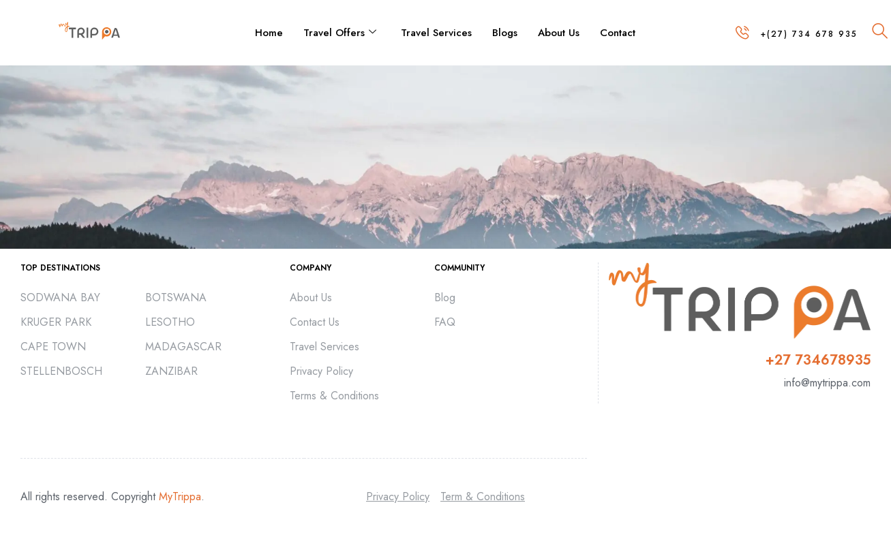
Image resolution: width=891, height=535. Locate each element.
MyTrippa (180, 496)
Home (269, 32)
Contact (617, 32)
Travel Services (436, 32)
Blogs (504, 32)
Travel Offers (339, 32)
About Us (558, 32)
